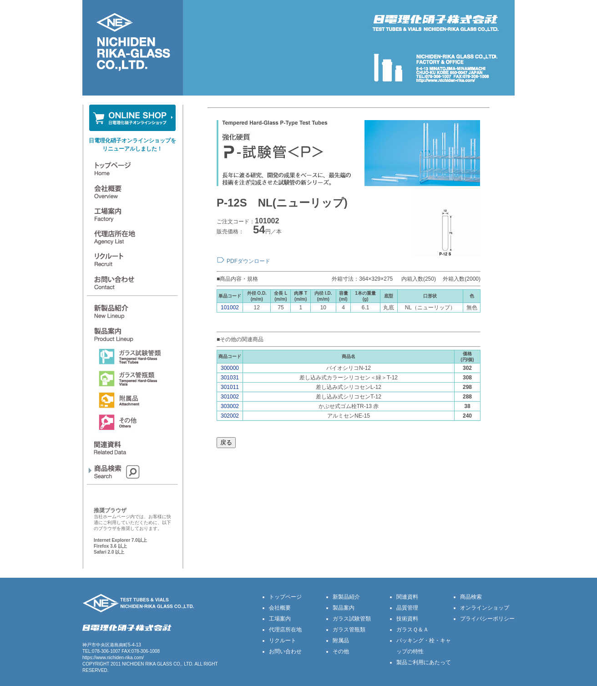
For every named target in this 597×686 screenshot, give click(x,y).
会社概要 (280, 608)
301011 (230, 387)
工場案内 (280, 618)
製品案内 (343, 608)
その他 (341, 651)
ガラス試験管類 (352, 618)
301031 (230, 377)
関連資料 (407, 597)
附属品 (341, 640)
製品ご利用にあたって (423, 662)
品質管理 (407, 608)
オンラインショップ (484, 608)
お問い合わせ (285, 651)
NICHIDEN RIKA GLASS (147, 663)
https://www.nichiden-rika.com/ (113, 657)
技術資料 (407, 618)
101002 (230, 307)
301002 (230, 396)
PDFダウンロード (248, 261)
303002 (230, 406)
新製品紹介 (346, 597)
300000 (230, 368)
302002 (230, 416)
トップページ (285, 597)
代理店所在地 (285, 629)
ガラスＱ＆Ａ (412, 629)
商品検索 (471, 597)
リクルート (282, 640)
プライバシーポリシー (487, 618)
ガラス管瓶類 (349, 629)
